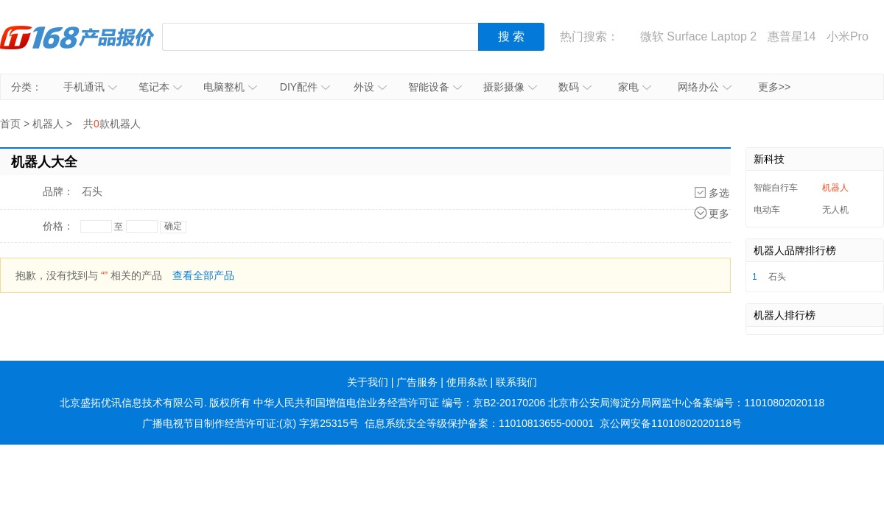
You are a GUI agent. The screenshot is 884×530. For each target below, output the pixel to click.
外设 (370, 87)
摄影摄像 (510, 87)
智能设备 (435, 87)
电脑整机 (230, 87)
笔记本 (160, 87)
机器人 (47, 124)
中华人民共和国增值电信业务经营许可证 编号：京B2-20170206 (399, 403)
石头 (92, 191)
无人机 (835, 210)
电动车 (767, 210)
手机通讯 (90, 87)
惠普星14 (792, 36)
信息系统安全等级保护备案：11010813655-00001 (479, 423)
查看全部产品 (203, 275)
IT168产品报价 (77, 37)
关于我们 (367, 382)
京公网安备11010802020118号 (671, 423)
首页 (10, 124)
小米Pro (848, 36)
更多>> (774, 87)
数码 (575, 87)
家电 (634, 87)
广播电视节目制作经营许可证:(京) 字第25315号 (250, 423)
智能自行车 (776, 188)
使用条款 (467, 382)
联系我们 (516, 382)
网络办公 (705, 87)
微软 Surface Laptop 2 (698, 36)
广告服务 (417, 382)
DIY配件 (305, 87)
